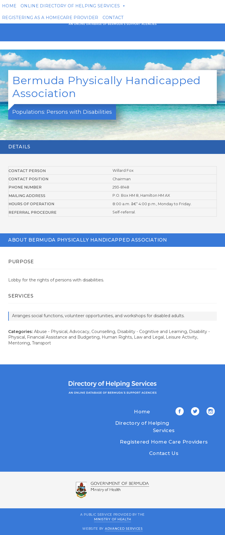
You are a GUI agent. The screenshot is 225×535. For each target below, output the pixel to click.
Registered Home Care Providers (164, 442)
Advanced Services (124, 529)
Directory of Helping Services (145, 426)
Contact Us (163, 453)
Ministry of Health (112, 519)
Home (142, 412)
